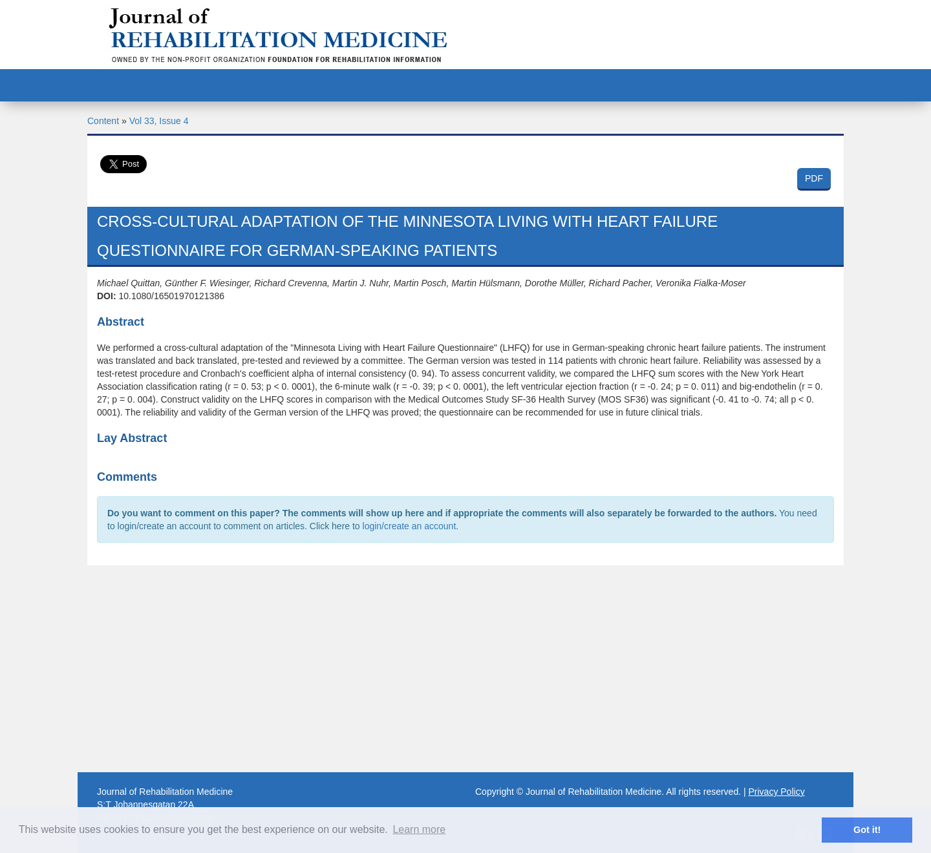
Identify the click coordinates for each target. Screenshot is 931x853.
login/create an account (409, 526)
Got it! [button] (867, 830)
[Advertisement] (465, 668)
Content (103, 121)
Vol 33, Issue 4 (159, 121)
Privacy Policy (777, 791)
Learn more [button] (418, 829)
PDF (814, 178)
